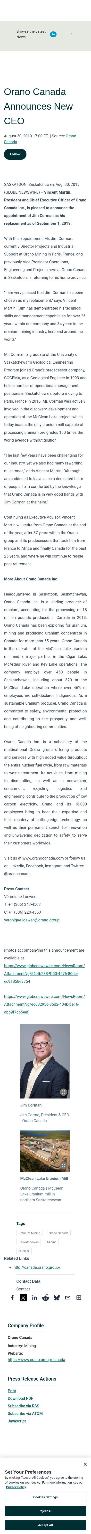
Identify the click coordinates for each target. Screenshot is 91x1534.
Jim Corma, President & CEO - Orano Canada (44, 1118)
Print (12, 1391)
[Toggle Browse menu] (72, 34)
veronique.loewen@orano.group (31, 920)
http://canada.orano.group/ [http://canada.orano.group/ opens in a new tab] (37, 1267)
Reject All (45, 1513)
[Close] (85, 1466)
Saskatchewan (28, 1242)
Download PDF (20, 1398)
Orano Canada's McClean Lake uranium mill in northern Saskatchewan (41, 1194)
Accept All (45, 1527)
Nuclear (23, 1251)
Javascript (17, 1421)
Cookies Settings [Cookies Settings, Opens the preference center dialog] (45, 1498)
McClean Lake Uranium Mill (44, 1178)
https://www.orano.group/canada (36, 1359)
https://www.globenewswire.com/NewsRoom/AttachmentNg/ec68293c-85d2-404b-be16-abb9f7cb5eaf (44, 1004)
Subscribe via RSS (23, 1406)
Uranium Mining (29, 1233)
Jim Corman (30, 1105)
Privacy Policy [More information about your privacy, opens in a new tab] (16, 1489)
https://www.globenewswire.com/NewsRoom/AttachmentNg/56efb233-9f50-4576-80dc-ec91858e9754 (44, 974)
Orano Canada (58, 1233)
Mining (52, 1242)
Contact (23, 1289)
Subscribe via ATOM (25, 1413)
